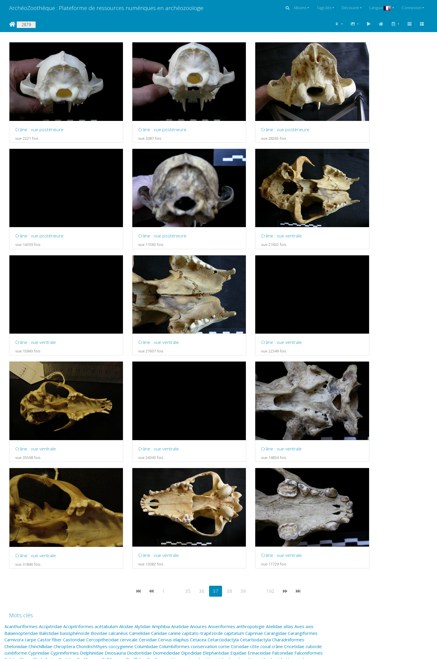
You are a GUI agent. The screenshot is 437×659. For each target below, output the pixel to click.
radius (10, 548)
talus (135, 562)
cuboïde (314, 495)
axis (309, 475)
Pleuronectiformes (111, 542)
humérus (238, 509)
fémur (26, 509)
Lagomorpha (126, 515)
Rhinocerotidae (123, 548)
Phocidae (285, 535)
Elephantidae (216, 502)
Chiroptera (64, 495)
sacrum (179, 548)
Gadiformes (88, 509)
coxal (265, 495)
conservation (204, 495)
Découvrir (350, 7)
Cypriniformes (65, 502)
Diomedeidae (166, 502)
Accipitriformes (78, 475)
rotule (165, 548)
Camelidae (139, 482)
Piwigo (190, 638)
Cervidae (148, 489)
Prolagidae (250, 542)
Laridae (147, 515)
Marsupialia (109, 522)
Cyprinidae (38, 502)
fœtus (51, 509)
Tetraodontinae (287, 562)
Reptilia (98, 548)
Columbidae (146, 495)
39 (243, 440)
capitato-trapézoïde (202, 482)
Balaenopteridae (21, 482)
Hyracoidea (297, 509)
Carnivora (14, 489)
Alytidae (142, 475)
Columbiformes (174, 495)
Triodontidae (91, 568)
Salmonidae (199, 548)
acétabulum (106, 475)
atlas (288, 475)
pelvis (110, 535)
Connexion (411, 7)
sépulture (159, 555)
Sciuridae (30, 555)
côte (254, 495)
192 (270, 440)
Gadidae (67, 509)
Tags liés (324, 7)
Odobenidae (152, 528)
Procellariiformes (195, 542)
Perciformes (148, 535)
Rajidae (25, 548)
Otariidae (38, 535)
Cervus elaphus (173, 489)
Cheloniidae (15, 495)
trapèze (45, 568)
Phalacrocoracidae (212, 535)
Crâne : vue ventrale (142, 213)
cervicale (129, 489)
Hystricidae (16, 515)
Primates (140, 542)
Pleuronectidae (76, 542)
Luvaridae (301, 515)
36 (201, 440)
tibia (31, 568)
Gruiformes (158, 509)
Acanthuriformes (21, 475)
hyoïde (278, 509)
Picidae (303, 535)
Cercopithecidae (102, 489)
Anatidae (180, 475)
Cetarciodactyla (223, 489)
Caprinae (254, 482)
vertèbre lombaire (304, 568)
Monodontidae (283, 522)
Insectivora (84, 515)
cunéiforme (15, 502)
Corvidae (240, 495)
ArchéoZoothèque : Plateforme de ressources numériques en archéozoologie (106, 7)
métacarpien (157, 522)
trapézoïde (65, 568)
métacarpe (133, 522)
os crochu (213, 528)
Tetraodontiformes (250, 562)
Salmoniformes (227, 548)
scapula (11, 555)
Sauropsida (254, 548)
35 (188, 440)
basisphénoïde (75, 482)
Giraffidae (136, 509)
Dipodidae (191, 502)
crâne (277, 495)
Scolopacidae (53, 555)
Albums (299, 7)
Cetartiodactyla (255, 489)
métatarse (182, 522)
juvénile (104, 515)
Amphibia (161, 475)
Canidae (159, 482)
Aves (299, 475)
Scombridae (79, 555)
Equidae (238, 502)
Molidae (228, 522)
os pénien (263, 528)
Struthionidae (44, 562)
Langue (380, 7)
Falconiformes (308, 502)
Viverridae (14, 575)
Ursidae (194, 568)
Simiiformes (206, 555)
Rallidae (65, 548)
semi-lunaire (136, 555)
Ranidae (82, 548)
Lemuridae (167, 515)
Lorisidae (258, 515)
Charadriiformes (288, 489)
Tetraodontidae (214, 562)
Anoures (198, 475)
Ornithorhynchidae (184, 528)
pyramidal (302, 542)
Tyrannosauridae (142, 568)
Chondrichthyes (91, 495)
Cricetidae (294, 495)
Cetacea (198, 489)
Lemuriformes (193, 515)
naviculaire (128, 528)
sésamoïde (182, 555)
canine (174, 482)
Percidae (126, 535)
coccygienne (121, 495)
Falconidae (282, 502)
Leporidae (219, 515)
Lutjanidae (279, 515)
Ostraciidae (16, 535)
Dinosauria (115, 502)
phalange (240, 535)
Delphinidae (92, 502)
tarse (146, 562)
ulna (164, 568)
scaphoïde (307, 548)
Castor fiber (49, 489)
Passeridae (60, 535)
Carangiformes (303, 482)
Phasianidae (263, 535)
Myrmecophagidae (76, 528)
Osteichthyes (288, 528)
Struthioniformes (75, 562)
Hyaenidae (259, 509)
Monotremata (18, 528)
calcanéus (118, 482)
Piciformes (15, 542)
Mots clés (21, 464)
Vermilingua (215, 568)
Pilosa (33, 542)
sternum (267, 555)
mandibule (86, 522)
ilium (67, 515)
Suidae (100, 562)
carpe (30, 489)
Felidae (11, 509)
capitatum (234, 482)
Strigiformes (16, 562)
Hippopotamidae (188, 509)
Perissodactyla (177, 535)
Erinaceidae (259, 502)
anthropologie (250, 475)
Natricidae (106, 528)
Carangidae (275, 482)
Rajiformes (45, 548)
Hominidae (217, 509)
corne (224, 495)
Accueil (12, 24)
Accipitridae (50, 475)
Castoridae (74, 489)
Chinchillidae (40, 495)
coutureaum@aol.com (110, 613)
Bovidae (99, 482)
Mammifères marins (55, 522)
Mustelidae (45, 528)
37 (215, 440)
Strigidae (304, 555)
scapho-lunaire (281, 548)
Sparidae (228, 555)
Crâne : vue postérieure (39, 118)
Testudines (185, 562)
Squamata (248, 555)
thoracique (15, 568)
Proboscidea (163, 542)
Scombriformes (107, 555)
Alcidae (126, 475)
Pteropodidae (277, 542)
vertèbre (237, 568)
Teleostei (163, 562)
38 (229, 440)
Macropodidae (19, 522)
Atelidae (274, 475)
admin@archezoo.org (102, 602)
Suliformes (118, 562)
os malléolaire (239, 528)
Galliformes (112, 509)
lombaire (239, 515)
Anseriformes (221, 475)
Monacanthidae (252, 522)
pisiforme (49, 542)
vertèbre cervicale (265, 568)
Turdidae (114, 568)
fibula (38, 509)
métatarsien (206, 522)
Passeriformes (88, 535)
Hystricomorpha (45, 515)
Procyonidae (225, 542)
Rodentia (148, 548)
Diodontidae (139, 502)
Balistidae (49, 482)
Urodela (177, 568)
